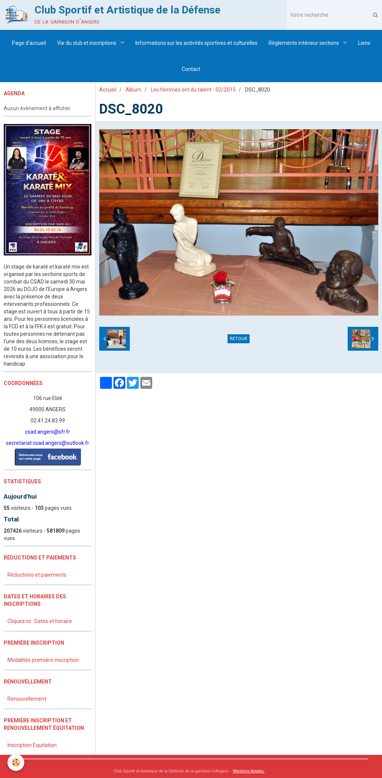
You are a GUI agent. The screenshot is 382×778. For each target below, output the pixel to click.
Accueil (107, 90)
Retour (238, 338)
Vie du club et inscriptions (87, 43)
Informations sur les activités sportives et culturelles (196, 43)
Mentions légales (249, 771)
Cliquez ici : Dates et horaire (39, 621)
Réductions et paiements (36, 575)
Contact (191, 69)
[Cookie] (15, 762)
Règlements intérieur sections (304, 43)
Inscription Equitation (32, 745)
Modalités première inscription (43, 660)
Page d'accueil (29, 43)
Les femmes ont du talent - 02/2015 (193, 90)
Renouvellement (26, 699)
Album (133, 90)
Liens (364, 43)
